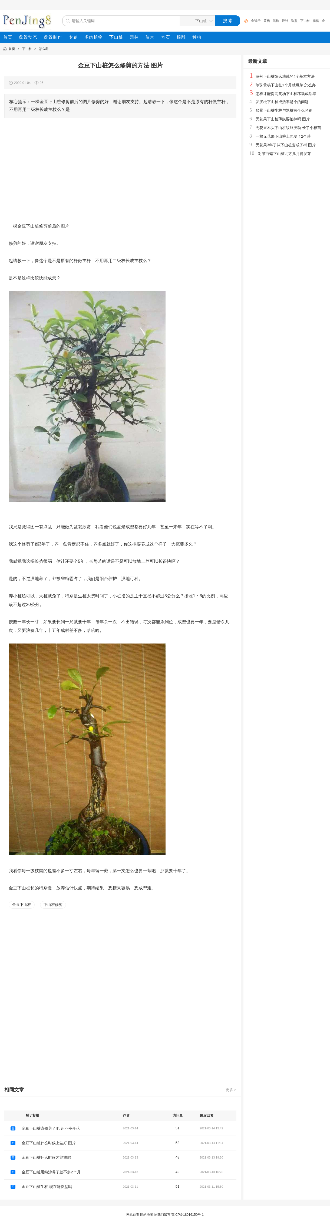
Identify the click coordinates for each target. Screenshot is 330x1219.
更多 (231, 1090)
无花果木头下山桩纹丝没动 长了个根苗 (288, 128)
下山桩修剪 (53, 904)
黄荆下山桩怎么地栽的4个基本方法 (285, 76)
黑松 (276, 21)
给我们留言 (162, 1215)
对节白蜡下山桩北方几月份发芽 (284, 153)
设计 (285, 21)
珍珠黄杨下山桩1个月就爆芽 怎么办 (286, 85)
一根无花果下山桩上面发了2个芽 (283, 136)
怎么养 (43, 49)
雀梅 (316, 21)
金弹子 (256, 21)
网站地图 (146, 1215)
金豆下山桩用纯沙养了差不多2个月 (51, 1172)
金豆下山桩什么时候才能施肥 (46, 1157)
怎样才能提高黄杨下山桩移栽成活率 (286, 94)
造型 (294, 21)
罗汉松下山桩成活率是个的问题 (282, 102)
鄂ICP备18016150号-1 (187, 1215)
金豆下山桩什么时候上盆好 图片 (49, 1143)
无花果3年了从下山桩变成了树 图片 (286, 145)
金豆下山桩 (21, 904)
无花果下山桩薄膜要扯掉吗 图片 (283, 119)
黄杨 (266, 21)
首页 (12, 49)
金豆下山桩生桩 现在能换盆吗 (47, 1186)
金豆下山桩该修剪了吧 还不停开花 (51, 1128)
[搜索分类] (196, 21)
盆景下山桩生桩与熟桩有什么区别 (284, 110)
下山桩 (305, 21)
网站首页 (132, 1215)
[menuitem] (8, 37)
